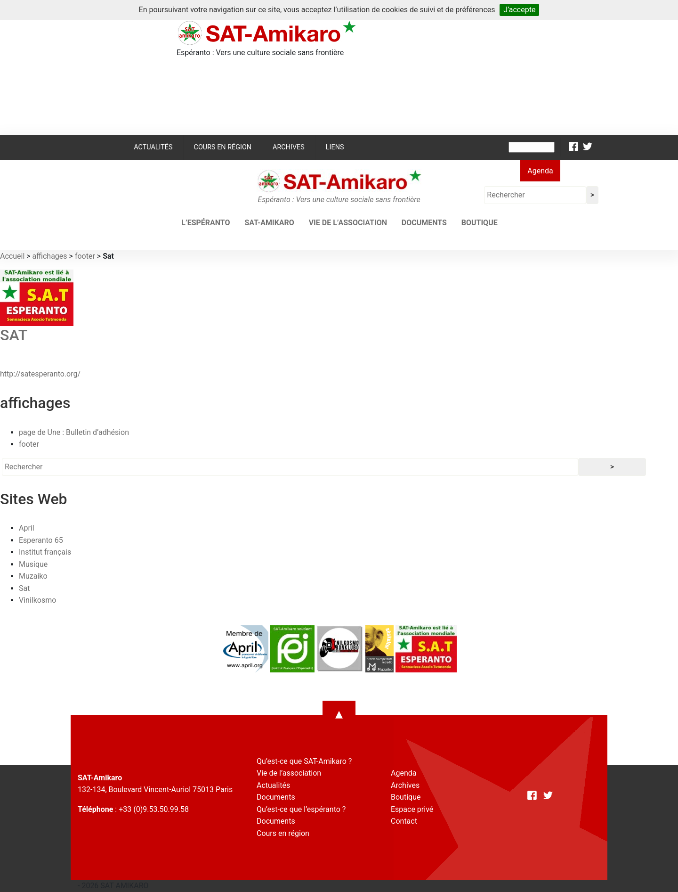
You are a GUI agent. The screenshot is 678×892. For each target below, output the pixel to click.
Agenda (540, 170)
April (26, 528)
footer (85, 256)
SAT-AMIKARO (269, 222)
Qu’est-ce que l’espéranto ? (301, 809)
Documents (424, 222)
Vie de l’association (348, 222)
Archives (289, 147)
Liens (335, 147)
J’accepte (519, 9)
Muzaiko (33, 576)
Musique (33, 564)
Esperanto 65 (41, 540)
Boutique (479, 222)
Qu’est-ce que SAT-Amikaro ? (304, 761)
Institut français (45, 552)
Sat (24, 588)
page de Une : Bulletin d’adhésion (74, 432)
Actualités (153, 147)
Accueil (12, 256)
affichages (49, 256)
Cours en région (223, 147)
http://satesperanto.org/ (40, 373)
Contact (404, 821)
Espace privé (412, 809)
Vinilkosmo (37, 600)
